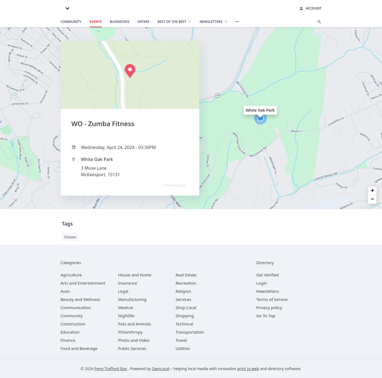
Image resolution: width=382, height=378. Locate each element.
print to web (248, 368)
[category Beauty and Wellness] (80, 299)
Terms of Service (272, 299)
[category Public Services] (132, 348)
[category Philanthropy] (130, 332)
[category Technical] (184, 324)
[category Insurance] (127, 283)
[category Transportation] (190, 332)
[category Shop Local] (186, 307)
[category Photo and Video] (134, 340)
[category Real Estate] (186, 275)
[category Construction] (73, 324)
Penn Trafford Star (111, 368)
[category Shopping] (185, 315)
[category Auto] (65, 291)
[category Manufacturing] (132, 299)
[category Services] (183, 299)
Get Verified (267, 275)
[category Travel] (181, 340)
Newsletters (267, 291)
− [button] (372, 199)
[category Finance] (68, 340)
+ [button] (372, 191)
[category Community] (72, 315)
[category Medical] (125, 307)
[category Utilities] (183, 348)
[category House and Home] (134, 275)
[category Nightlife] (126, 315)
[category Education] (70, 332)
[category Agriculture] (71, 275)
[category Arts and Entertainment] (83, 283)
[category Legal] (123, 291)
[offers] (144, 21)
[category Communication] (76, 307)
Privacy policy (269, 307)
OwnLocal (161, 368)
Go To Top (265, 315)
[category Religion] (183, 291)
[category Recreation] (186, 283)
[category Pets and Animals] (134, 324)
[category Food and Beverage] (79, 348)
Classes (70, 236)
